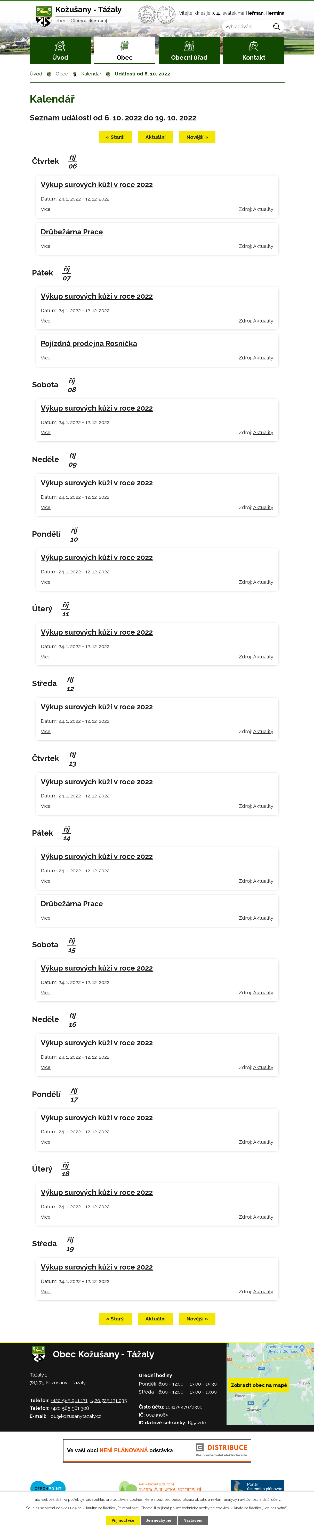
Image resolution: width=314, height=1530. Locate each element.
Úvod (60, 57)
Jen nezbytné (159, 1520)
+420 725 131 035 (108, 1400)
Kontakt (253, 57)
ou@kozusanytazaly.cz (76, 1416)
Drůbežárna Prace (72, 232)
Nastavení (192, 1520)
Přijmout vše (123, 1520)
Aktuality (263, 209)
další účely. (271, 1499)
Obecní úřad (189, 57)
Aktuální (156, 137)
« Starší (115, 137)
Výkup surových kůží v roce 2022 (97, 184)
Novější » (197, 137)
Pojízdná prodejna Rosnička (89, 343)
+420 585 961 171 (69, 1400)
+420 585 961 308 (70, 1408)
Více (46, 209)
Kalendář (91, 73)
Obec (125, 57)
